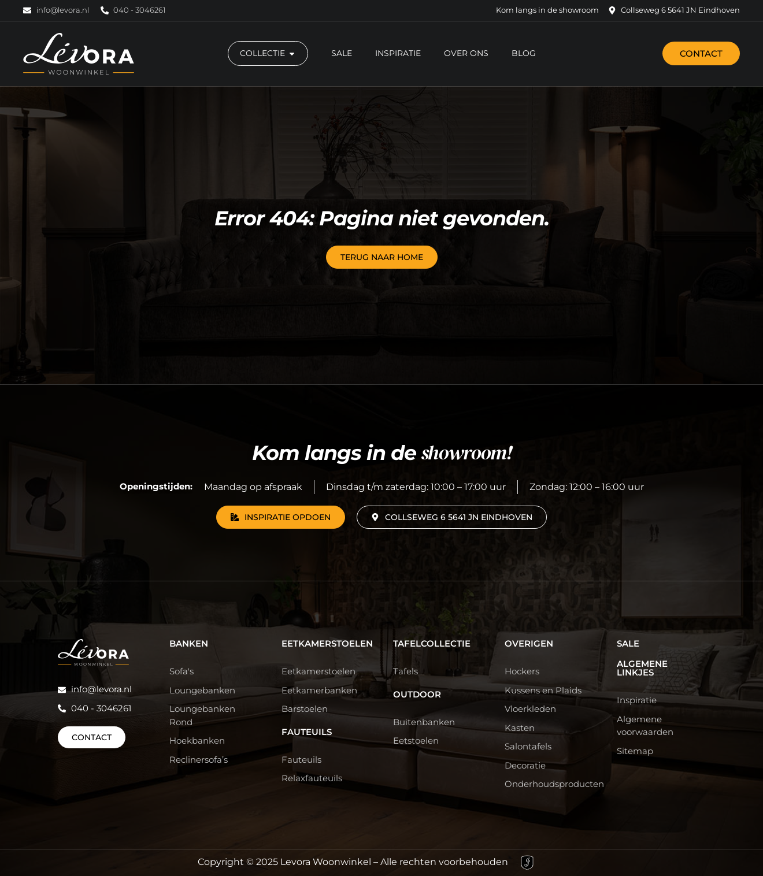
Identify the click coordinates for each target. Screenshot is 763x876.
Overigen (529, 643)
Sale (628, 643)
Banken (188, 643)
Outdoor (417, 694)
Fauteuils (307, 731)
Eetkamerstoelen (327, 643)
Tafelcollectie (432, 643)
